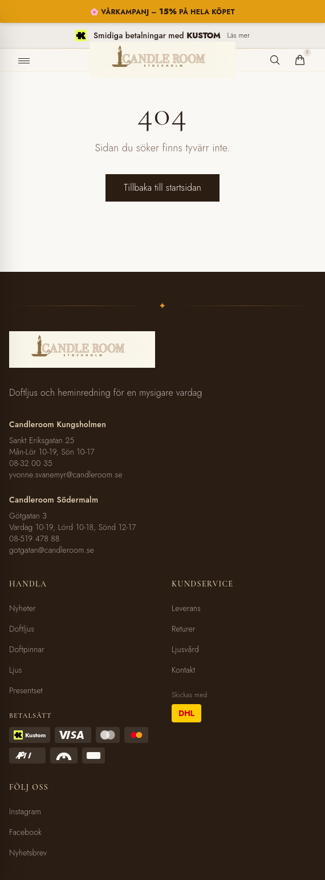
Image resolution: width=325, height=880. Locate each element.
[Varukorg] (300, 60)
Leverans (186, 608)
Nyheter (22, 608)
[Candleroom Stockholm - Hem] (162, 60)
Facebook (25, 832)
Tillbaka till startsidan (162, 187)
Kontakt (183, 670)
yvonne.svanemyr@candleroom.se (66, 474)
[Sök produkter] (274, 60)
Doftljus (21, 628)
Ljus (15, 670)
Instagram (25, 811)
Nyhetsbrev (28, 852)
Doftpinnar (26, 649)
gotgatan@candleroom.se (51, 550)
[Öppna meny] (24, 60)
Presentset (26, 690)
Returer (184, 628)
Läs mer (239, 35)
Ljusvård (185, 649)
